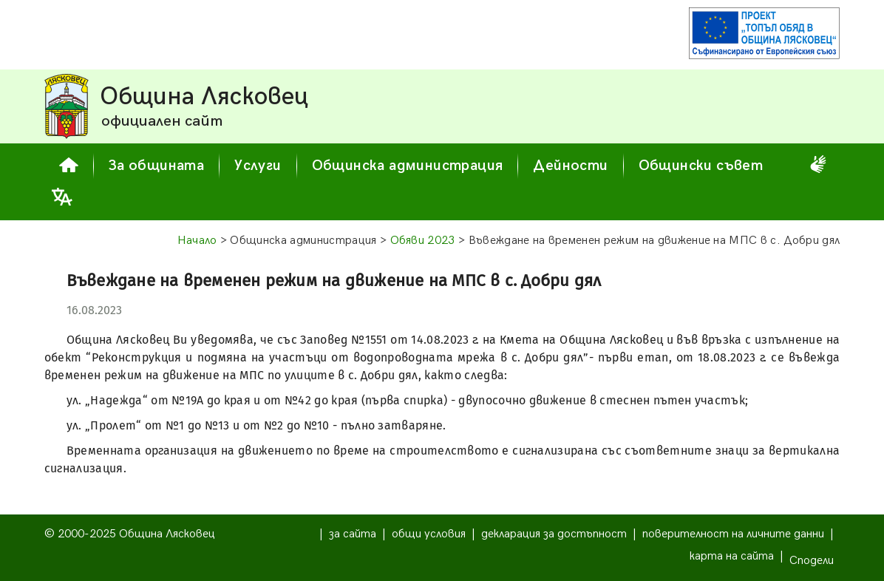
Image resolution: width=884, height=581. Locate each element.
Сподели (811, 561)
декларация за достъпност (554, 534)
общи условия (429, 534)
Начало (197, 241)
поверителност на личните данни (733, 534)
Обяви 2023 (422, 241)
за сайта (352, 534)
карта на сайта (732, 556)
